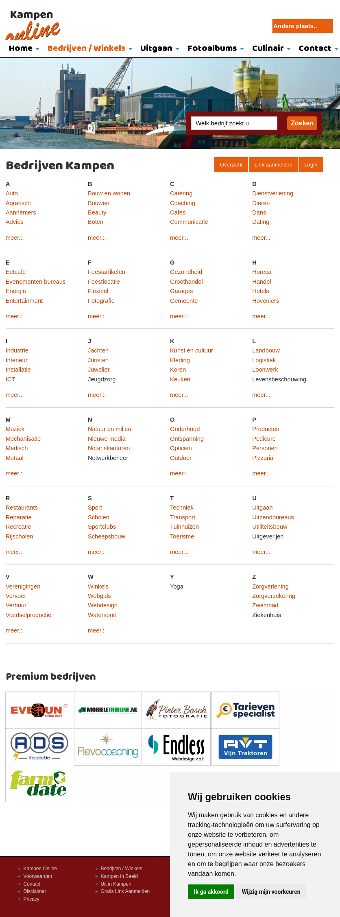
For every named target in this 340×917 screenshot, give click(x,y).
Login (310, 165)
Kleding (180, 360)
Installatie (18, 369)
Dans (259, 212)
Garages (181, 291)
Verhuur (16, 605)
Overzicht (231, 165)
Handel (261, 281)
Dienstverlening (272, 193)
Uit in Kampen (116, 884)
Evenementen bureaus (35, 281)
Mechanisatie (23, 439)
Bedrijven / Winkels (87, 49)
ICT (10, 379)
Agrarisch (18, 203)
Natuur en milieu (109, 429)
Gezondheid (186, 272)
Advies (15, 222)
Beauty (97, 212)
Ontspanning (187, 439)
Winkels (98, 586)
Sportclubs (102, 526)
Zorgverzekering (273, 596)
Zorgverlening (270, 586)
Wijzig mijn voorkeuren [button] (271, 892)
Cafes (177, 212)
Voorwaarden (38, 876)
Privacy (31, 899)
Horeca (261, 272)
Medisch (17, 448)
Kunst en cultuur (191, 350)
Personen (265, 448)
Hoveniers (265, 301)
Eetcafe (16, 272)
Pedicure (264, 439)
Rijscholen (19, 536)
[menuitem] (22, 49)
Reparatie (19, 517)
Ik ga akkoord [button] (211, 892)
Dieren (261, 203)
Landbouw (266, 350)
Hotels (260, 291)
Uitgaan (156, 49)
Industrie (17, 350)
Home (21, 49)
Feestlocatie (104, 281)
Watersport (102, 615)
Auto (12, 193)
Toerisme (182, 536)
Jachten (98, 350)
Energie (16, 291)
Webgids (99, 596)
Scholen (98, 517)
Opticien (181, 448)
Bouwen (98, 203)
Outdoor (181, 458)
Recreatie (18, 526)
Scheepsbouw (106, 536)
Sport (95, 507)
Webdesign (103, 605)
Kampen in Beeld (119, 876)
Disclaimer (35, 891)
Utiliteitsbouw (269, 526)
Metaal (15, 458)
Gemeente (184, 301)
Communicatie (189, 222)
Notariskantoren (109, 448)
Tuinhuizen (184, 526)
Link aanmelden (273, 165)
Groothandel (186, 281)
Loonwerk (265, 369)
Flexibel (98, 291)
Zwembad (265, 605)
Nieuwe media (107, 439)
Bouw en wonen (109, 193)
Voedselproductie (28, 615)
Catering (181, 193)
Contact (32, 884)
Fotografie (101, 301)
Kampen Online (40, 868)
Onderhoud (185, 429)
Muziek (15, 429)
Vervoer (16, 596)
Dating (260, 222)
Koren (178, 369)
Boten (95, 222)
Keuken (180, 379)
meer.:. (15, 237)
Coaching (182, 203)
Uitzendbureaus (273, 517)
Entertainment (24, 301)
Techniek (182, 507)
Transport (182, 517)
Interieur (17, 360)
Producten (265, 429)
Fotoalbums (212, 49)
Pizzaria (262, 458)
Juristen (98, 360)
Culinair (268, 49)
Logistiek (264, 360)
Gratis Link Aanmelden (125, 891)
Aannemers (21, 212)
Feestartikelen (106, 272)
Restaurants (22, 507)
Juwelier (99, 369)
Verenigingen (23, 586)
